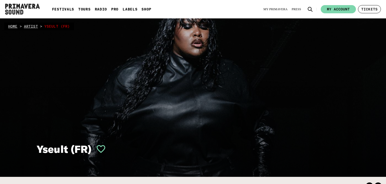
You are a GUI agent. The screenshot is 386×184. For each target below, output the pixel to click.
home (13, 26)
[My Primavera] (275, 9)
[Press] (296, 9)
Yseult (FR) (64, 149)
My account (338, 9)
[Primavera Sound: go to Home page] (22, 9)
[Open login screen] (99, 149)
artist (31, 26)
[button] (310, 9)
